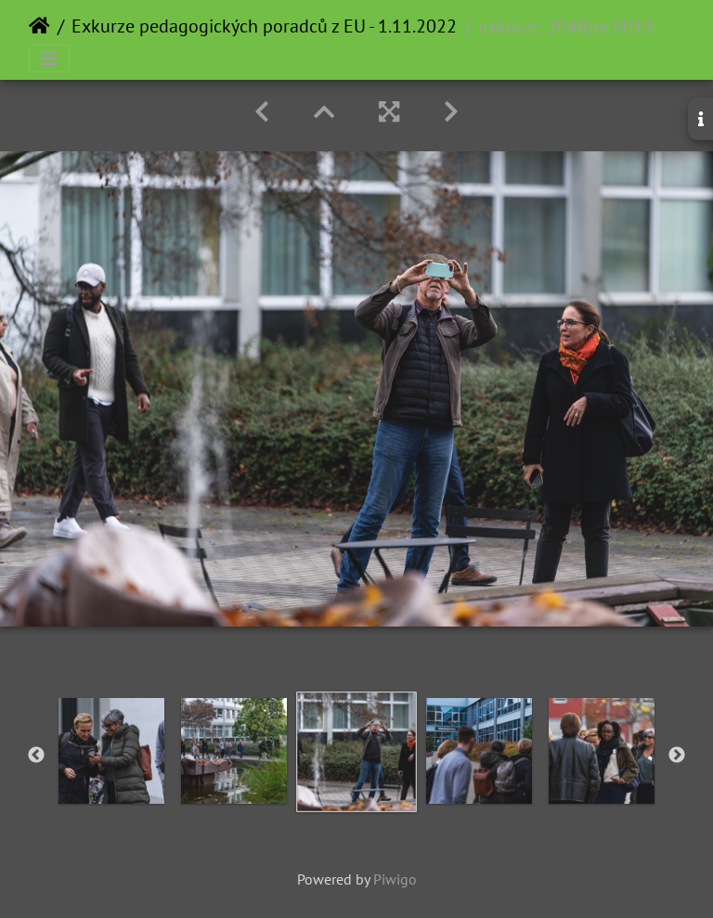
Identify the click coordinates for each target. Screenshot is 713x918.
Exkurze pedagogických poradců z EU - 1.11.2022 (264, 26)
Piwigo (395, 879)
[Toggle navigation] (49, 58)
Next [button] (677, 755)
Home (39, 26)
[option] (111, 751)
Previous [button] (36, 755)
